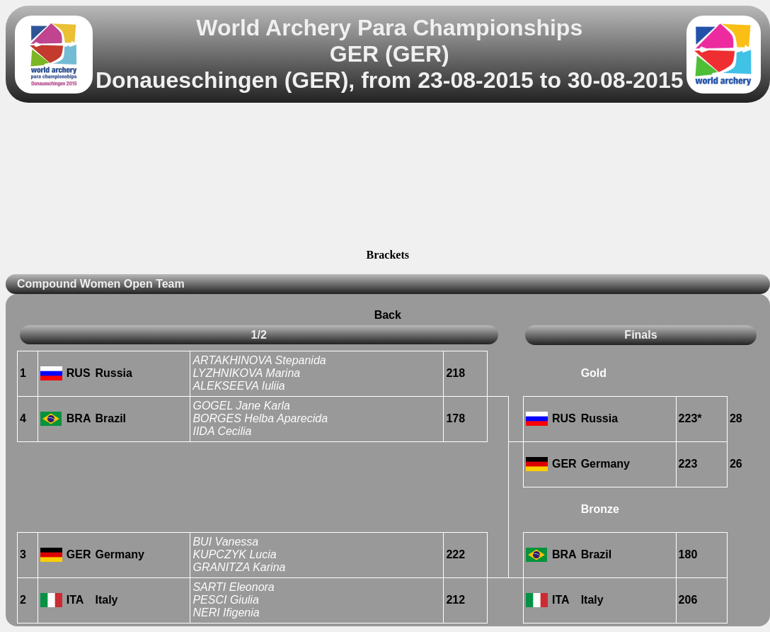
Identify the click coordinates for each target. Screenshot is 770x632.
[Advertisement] (388, 178)
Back (387, 315)
